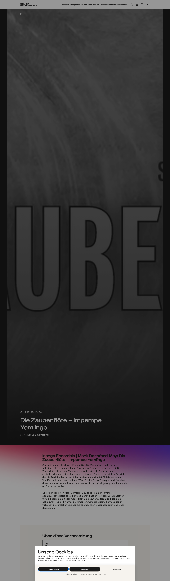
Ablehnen (85, 569)
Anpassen (116, 569)
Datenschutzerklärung (97, 574)
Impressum (82, 574)
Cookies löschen (70, 574)
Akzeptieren (53, 569)
